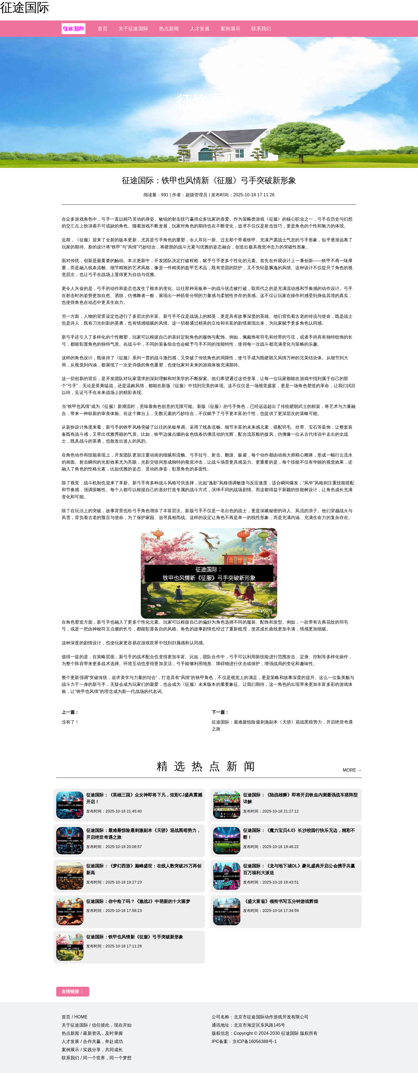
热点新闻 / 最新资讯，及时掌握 (92, 1033)
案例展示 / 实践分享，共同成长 (92, 1049)
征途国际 (24, 7)
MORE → (352, 770)
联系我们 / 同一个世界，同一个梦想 (97, 1058)
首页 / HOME (75, 1017)
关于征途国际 (133, 28)
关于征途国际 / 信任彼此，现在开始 (97, 1025)
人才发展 (200, 28)
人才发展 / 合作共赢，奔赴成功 (92, 1041)
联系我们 (261, 28)
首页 (103, 28)
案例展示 (230, 28)
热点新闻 (169, 28)
